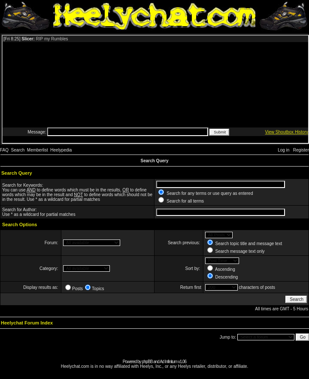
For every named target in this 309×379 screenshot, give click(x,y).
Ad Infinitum (168, 361)
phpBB (147, 361)
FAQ (4, 150)
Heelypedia (61, 150)
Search (18, 150)
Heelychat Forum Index (27, 322)
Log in (283, 150)
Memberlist (37, 150)
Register (301, 150)
